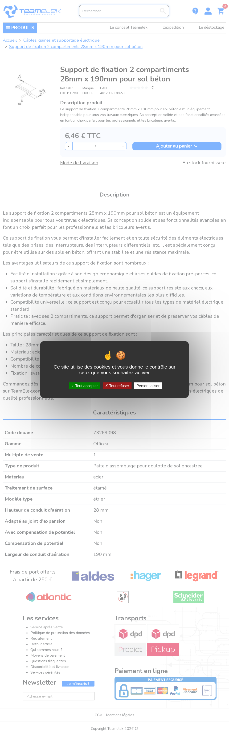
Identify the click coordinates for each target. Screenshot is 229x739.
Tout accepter (84, 386)
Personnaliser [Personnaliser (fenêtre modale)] (147, 386)
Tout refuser (117, 386)
